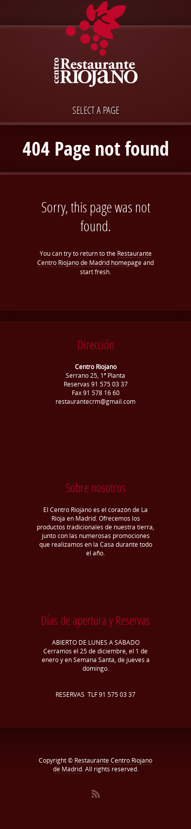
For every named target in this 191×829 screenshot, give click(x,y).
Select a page (95, 110)
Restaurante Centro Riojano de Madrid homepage (94, 258)
